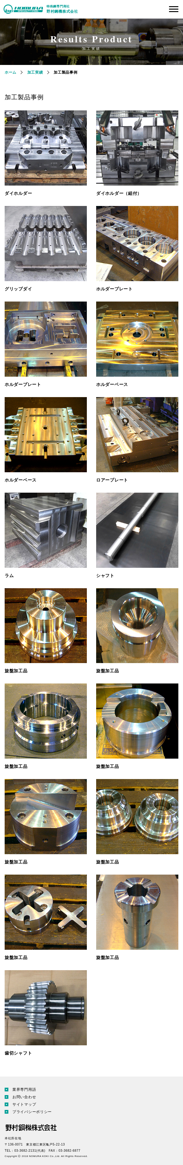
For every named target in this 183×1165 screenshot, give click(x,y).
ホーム (10, 72)
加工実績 (35, 72)
